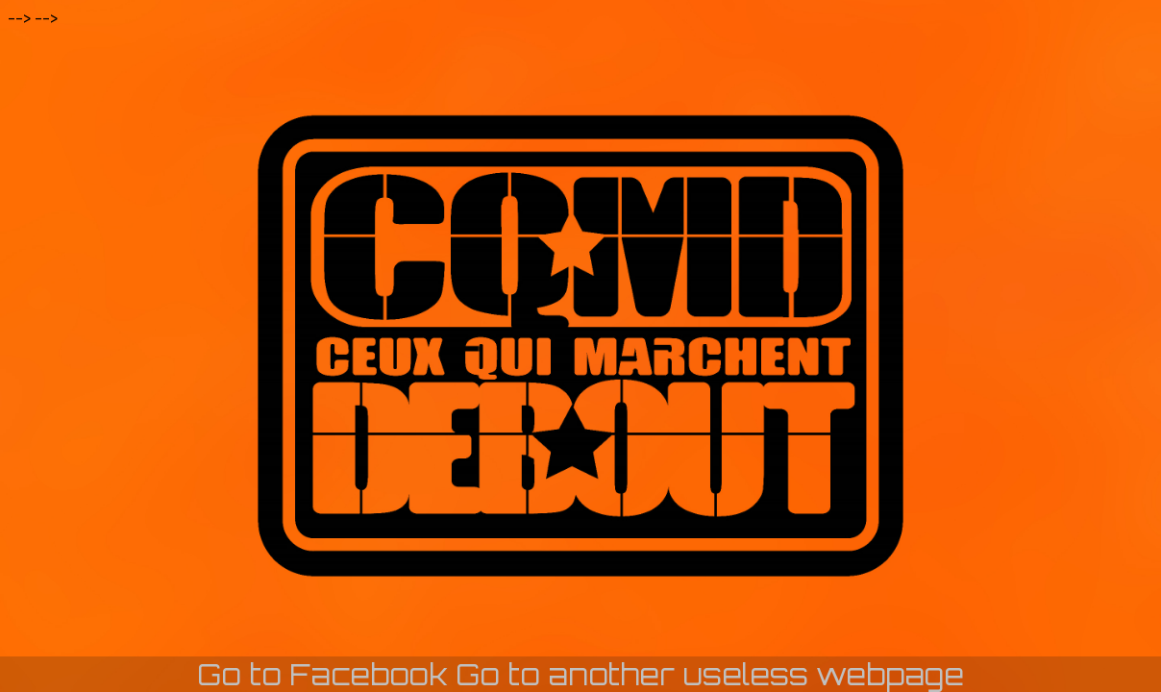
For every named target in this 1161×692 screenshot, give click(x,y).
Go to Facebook (322, 674)
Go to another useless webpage (710, 674)
